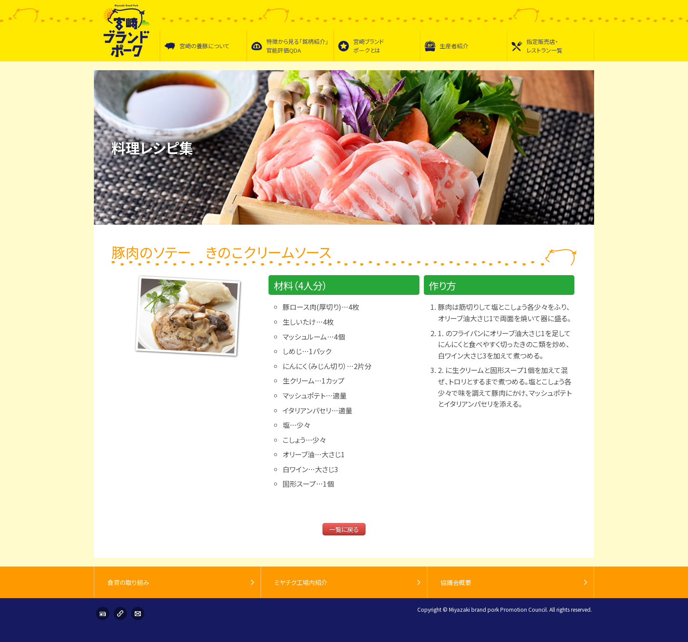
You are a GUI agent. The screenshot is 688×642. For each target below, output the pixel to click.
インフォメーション (102, 613)
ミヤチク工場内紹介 (300, 582)
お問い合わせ (137, 613)
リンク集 (120, 613)
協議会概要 (456, 582)
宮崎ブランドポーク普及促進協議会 (127, 30)
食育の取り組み (128, 582)
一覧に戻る (344, 529)
